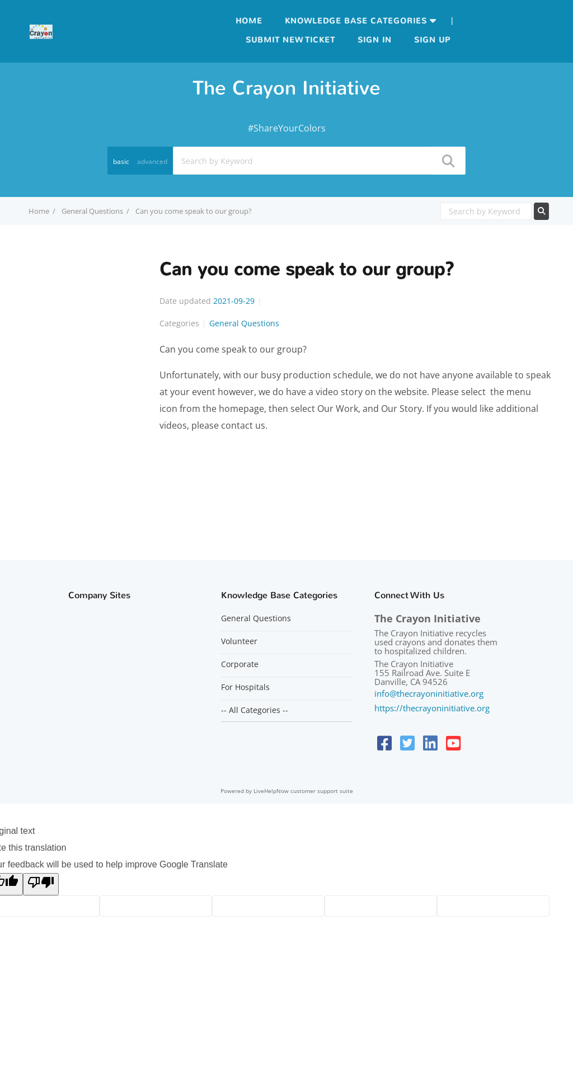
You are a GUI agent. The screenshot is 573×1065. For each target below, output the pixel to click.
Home (249, 21)
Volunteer (239, 641)
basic (121, 161)
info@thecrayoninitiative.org (428, 693)
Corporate (240, 664)
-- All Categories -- (254, 710)
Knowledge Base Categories (356, 21)
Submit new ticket (290, 40)
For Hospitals (245, 687)
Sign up (432, 40)
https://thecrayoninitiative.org (432, 708)
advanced (152, 161)
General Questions (92, 211)
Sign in (375, 40)
